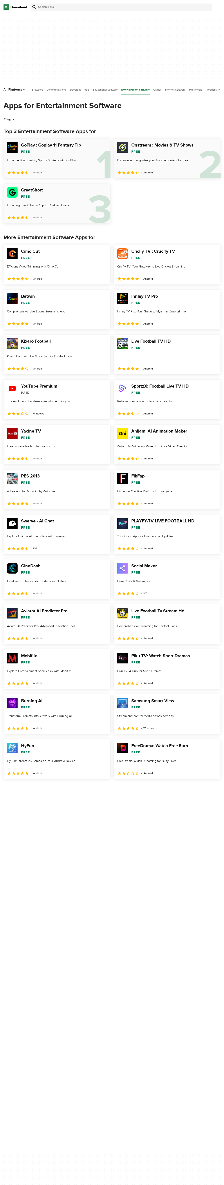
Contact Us (68, 1056)
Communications (57, 89)
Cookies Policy (127, 1056)
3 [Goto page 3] (31, 788)
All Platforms (15, 89)
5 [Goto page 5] (53, 788)
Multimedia (195, 89)
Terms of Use (126, 1048)
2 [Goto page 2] (19, 788)
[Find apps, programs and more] (121, 7)
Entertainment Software (135, 89)
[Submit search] (34, 7)
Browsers (37, 89)
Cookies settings (128, 1075)
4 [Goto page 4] (42, 788)
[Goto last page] (212, 788)
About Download (72, 1041)
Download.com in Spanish (78, 1063)
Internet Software (175, 89)
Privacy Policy (126, 1041)
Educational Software (105, 89)
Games (157, 89)
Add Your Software (74, 1048)
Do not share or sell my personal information (133, 1065)
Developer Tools (79, 89)
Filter (9, 119)
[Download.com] (15, 7)
